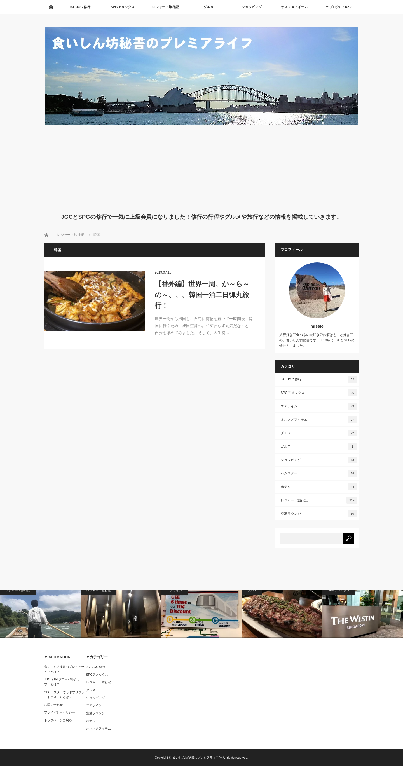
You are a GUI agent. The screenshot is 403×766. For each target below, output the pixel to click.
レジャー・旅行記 (165, 7)
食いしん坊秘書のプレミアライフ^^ (197, 757)
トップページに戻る (58, 720)
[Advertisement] (201, 168)
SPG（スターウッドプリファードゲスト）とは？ (64, 694)
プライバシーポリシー (59, 712)
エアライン (319, 406)
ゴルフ (319, 446)
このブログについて (337, 7)
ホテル (319, 486)
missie (317, 326)
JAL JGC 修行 (79, 7)
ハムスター (319, 473)
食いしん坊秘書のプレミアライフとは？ (64, 669)
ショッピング (252, 7)
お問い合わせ (53, 704)
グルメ (208, 7)
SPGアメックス (122, 7)
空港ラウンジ (319, 513)
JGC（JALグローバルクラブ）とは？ (62, 682)
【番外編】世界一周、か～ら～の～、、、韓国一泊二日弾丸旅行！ (202, 294)
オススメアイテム (294, 7)
